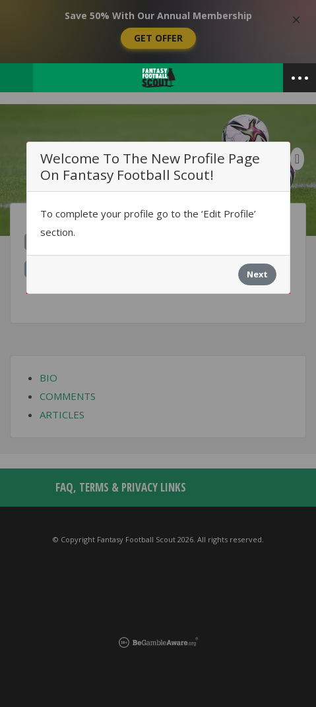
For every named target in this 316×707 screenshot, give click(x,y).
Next (257, 274)
